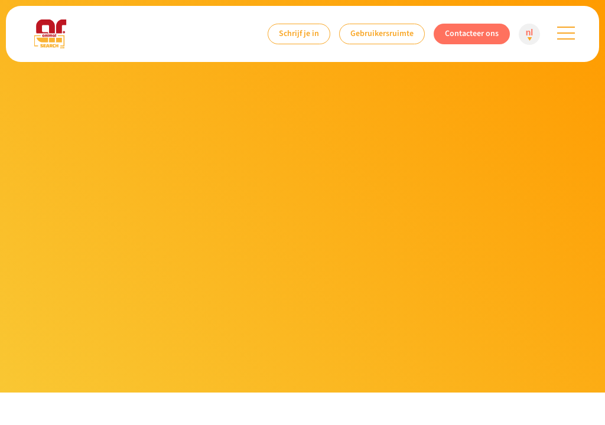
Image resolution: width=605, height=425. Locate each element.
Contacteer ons (472, 33)
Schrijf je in (299, 33)
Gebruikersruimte (382, 33)
